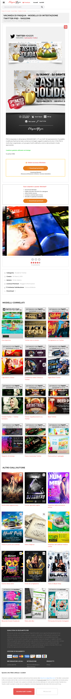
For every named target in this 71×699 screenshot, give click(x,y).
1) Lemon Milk (10, 154)
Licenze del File (11, 665)
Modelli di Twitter (20, 273)
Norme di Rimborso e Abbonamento (33, 665)
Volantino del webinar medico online (58, 545)
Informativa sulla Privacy (55, 684)
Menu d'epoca (29, 544)
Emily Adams (17, 280)
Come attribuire (30, 287)
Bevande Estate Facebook (11, 621)
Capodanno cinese (8, 377)
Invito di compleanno (32, 583)
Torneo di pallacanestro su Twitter (34, 418)
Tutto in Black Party (54, 583)
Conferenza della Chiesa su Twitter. (34, 378)
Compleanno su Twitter (56, 340)
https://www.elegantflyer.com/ (47, 678)
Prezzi (48, 665)
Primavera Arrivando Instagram (58, 621)
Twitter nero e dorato (32, 340)
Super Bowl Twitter (54, 377)
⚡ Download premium (35, 168)
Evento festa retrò (8, 583)
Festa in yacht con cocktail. (11, 544)
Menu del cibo (29, 621)
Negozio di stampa (8, 456)
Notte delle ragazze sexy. (10, 505)
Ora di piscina (6, 340)
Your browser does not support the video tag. (35, 231)
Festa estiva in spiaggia (56, 456)
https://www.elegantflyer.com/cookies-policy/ (57, 680)
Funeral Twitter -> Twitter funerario (10, 418)
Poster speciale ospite (32, 505)
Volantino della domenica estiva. (56, 506)
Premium (51, 2)
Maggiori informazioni (27, 284)
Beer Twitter (52, 417)
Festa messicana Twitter (33, 456)
